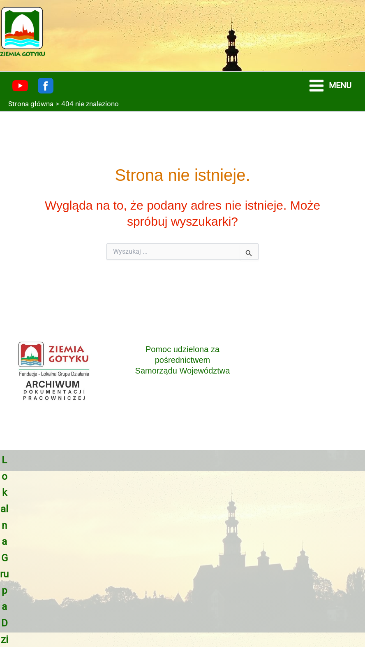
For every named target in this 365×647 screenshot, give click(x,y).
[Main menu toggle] (330, 85)
